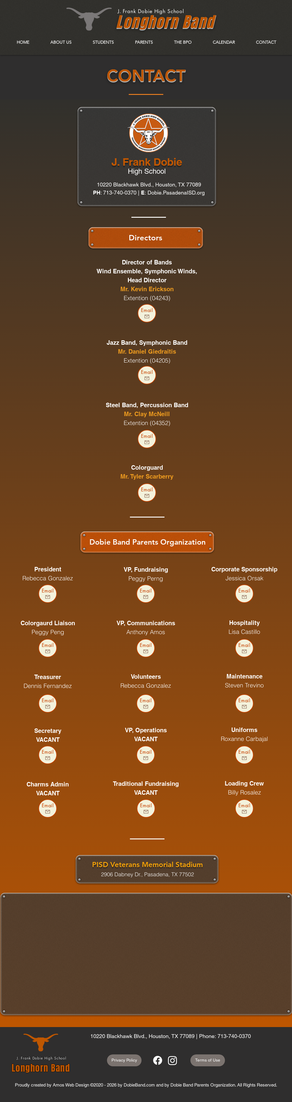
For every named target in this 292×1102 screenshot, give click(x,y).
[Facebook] (158, 1060)
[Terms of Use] (207, 1060)
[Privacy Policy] (124, 1060)
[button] (61, 42)
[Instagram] (172, 1060)
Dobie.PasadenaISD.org (176, 192)
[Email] (147, 313)
